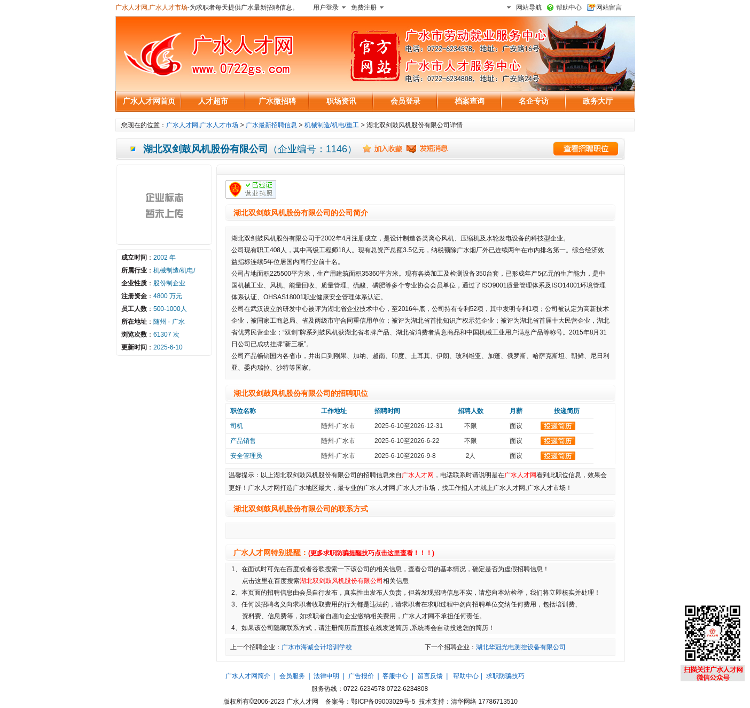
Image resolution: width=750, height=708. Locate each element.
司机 (236, 426)
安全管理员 (246, 456)
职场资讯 (341, 101)
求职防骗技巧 (505, 676)
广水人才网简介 (247, 676)
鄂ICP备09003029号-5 (383, 701)
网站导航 (529, 7)
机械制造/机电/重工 (332, 125)
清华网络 (463, 701)
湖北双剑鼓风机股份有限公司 (341, 581)
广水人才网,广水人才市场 (151, 7)
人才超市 (213, 101)
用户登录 (326, 7)
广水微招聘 (277, 101)
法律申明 (326, 676)
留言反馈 (430, 676)
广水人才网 (418, 475)
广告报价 (361, 676)
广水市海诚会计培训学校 (317, 647)
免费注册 (364, 7)
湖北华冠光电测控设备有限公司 (521, 647)
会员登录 (405, 101)
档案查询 (470, 101)
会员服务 (292, 676)
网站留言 (609, 7)
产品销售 (243, 441)
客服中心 (395, 676)
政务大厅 (598, 101)
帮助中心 (569, 7)
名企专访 (534, 101)
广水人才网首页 (149, 101)
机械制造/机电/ (174, 270)
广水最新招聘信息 (271, 125)
